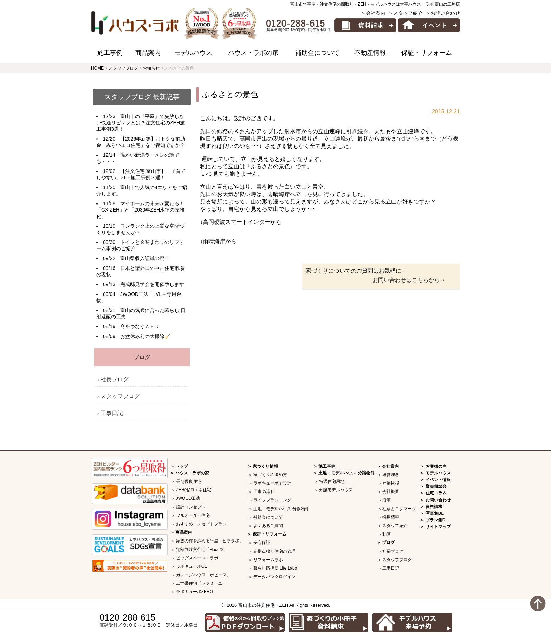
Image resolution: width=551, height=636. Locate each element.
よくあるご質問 (268, 525)
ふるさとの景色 (230, 94)
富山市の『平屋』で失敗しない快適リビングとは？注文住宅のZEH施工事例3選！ (140, 122)
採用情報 (390, 517)
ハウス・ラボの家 (253, 52)
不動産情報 (370, 52)
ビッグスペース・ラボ (197, 558)
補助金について (317, 52)
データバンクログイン (274, 576)
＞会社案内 (373, 13)
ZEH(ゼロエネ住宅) (194, 489)
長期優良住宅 (188, 481)
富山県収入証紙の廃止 (144, 258)
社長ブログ (115, 379)
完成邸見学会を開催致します (152, 284)
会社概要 (390, 491)
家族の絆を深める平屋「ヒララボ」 (210, 540)
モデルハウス (193, 52)
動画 (386, 534)
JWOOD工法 (188, 498)
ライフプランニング (272, 500)
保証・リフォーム (426, 52)
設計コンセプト (191, 507)
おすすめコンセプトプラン (201, 523)
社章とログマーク (399, 508)
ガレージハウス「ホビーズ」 (203, 574)
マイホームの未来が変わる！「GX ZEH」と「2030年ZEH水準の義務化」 (140, 210)
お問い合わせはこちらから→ (409, 280)
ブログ (142, 357)
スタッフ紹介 (395, 525)
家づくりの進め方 (270, 474)
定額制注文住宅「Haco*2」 (202, 549)
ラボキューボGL (191, 566)
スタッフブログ (120, 396)
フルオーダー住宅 (193, 515)
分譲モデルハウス (336, 489)
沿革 (386, 500)
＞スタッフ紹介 (405, 13)
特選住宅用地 (331, 481)
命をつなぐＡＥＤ (140, 326)
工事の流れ (263, 491)
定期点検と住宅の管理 (274, 551)
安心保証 (261, 542)
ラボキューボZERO (194, 591)
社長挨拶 (390, 483)
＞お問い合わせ (443, 13)
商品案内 (148, 52)
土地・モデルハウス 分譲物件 (281, 508)
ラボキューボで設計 (272, 483)
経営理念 (390, 474)
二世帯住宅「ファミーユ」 (201, 583)
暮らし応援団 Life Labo (275, 568)
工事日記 (112, 413)
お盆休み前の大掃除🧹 (145, 336)
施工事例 (110, 52)
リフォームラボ (268, 559)
